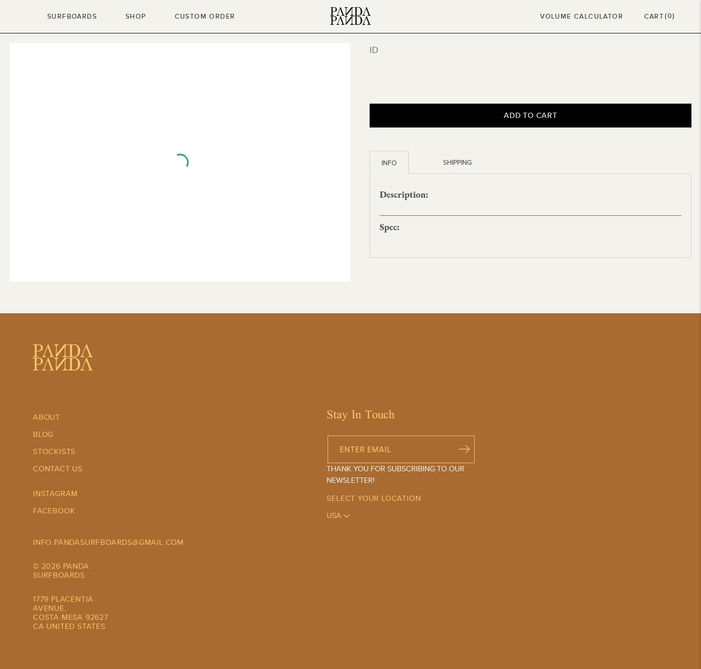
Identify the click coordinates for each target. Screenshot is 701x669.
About (46, 417)
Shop (136, 16)
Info (389, 163)
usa (338, 515)
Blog (43, 434)
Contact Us (58, 468)
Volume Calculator (581, 16)
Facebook (54, 510)
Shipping (457, 162)
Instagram (55, 493)
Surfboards (72, 16)
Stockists (54, 451)
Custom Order (205, 16)
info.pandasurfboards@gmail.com (108, 542)
